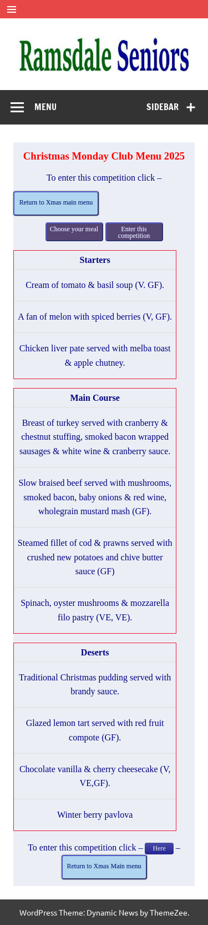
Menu (45, 107)
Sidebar (162, 107)
